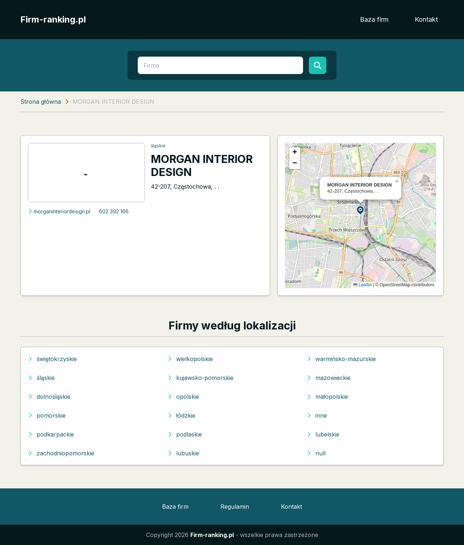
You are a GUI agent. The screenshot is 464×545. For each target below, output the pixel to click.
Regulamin (234, 506)
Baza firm (374, 19)
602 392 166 (114, 211)
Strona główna (40, 101)
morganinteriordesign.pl (59, 211)
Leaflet (362, 284)
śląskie (158, 145)
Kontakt (426, 19)
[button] (360, 210)
